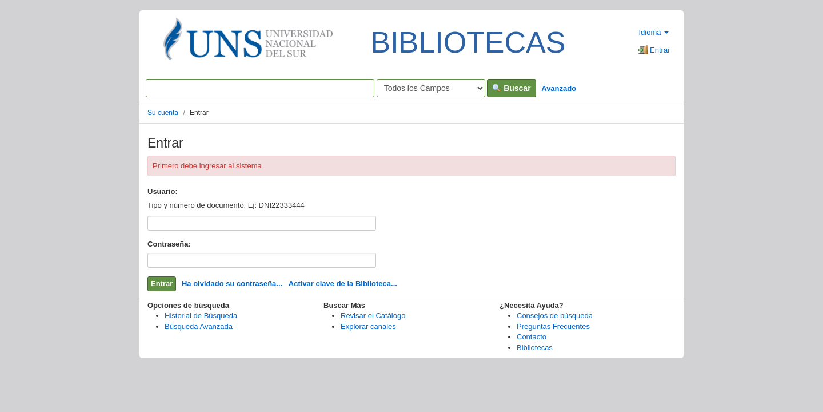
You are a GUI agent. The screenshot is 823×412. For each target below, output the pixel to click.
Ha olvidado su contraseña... (232, 283)
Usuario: (162, 191)
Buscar (511, 88)
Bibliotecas (535, 347)
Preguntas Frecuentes (553, 326)
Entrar (654, 50)
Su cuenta (162, 113)
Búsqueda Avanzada (199, 326)
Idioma (653, 32)
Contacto (531, 336)
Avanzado (558, 88)
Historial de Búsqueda (201, 315)
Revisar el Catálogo (373, 315)
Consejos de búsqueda (555, 315)
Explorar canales (368, 326)
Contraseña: (169, 244)
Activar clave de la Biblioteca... (343, 283)
